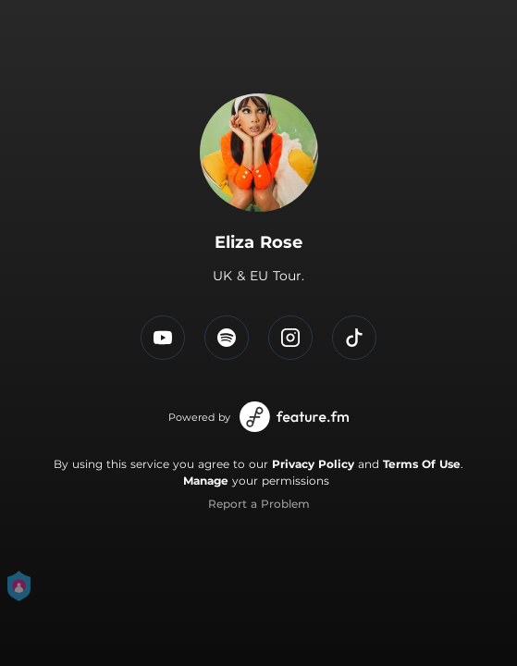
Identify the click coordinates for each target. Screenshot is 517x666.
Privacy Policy (313, 464)
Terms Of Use (422, 464)
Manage (205, 480)
